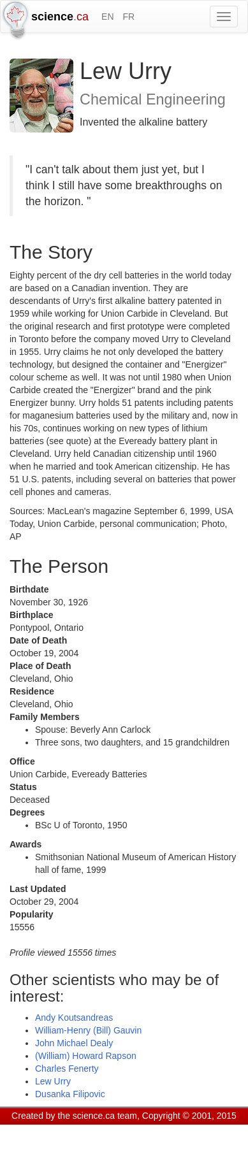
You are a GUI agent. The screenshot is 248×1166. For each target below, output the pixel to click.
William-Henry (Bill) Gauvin (88, 1030)
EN (107, 16)
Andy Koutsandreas (74, 1017)
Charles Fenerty (67, 1068)
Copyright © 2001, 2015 (189, 1116)
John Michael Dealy (74, 1043)
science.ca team (105, 1116)
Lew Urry (53, 1081)
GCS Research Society (85, 1132)
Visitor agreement (170, 1132)
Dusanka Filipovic (70, 1094)
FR (128, 16)
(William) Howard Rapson (85, 1056)
